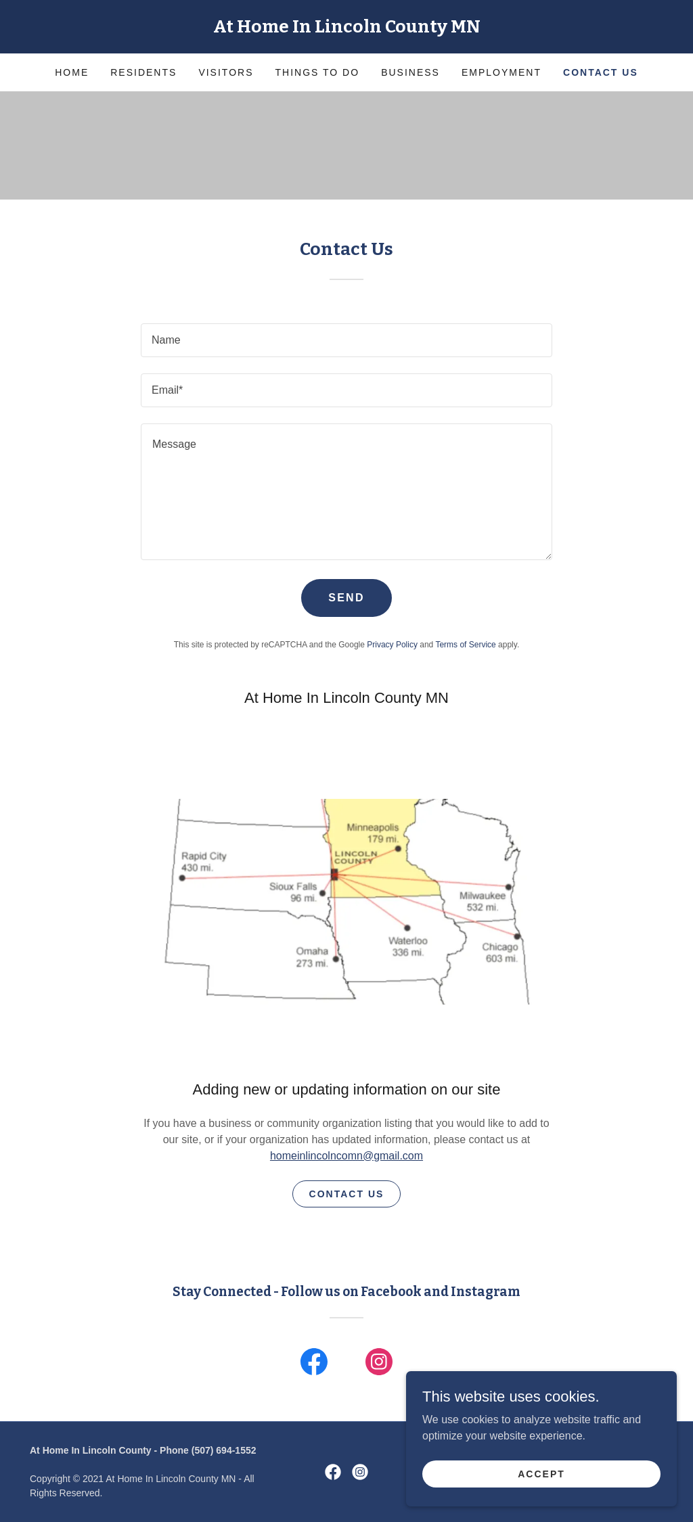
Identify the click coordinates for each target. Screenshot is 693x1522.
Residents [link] (143, 72)
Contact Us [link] (600, 72)
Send (346, 597)
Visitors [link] (225, 72)
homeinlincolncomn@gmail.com (346, 1155)
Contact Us (346, 1194)
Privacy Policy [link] (392, 644)
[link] (346, 28)
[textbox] (346, 340)
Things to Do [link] (317, 72)
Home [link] (72, 72)
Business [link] (410, 72)
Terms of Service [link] (465, 644)
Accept (541, 1473)
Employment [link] (501, 72)
